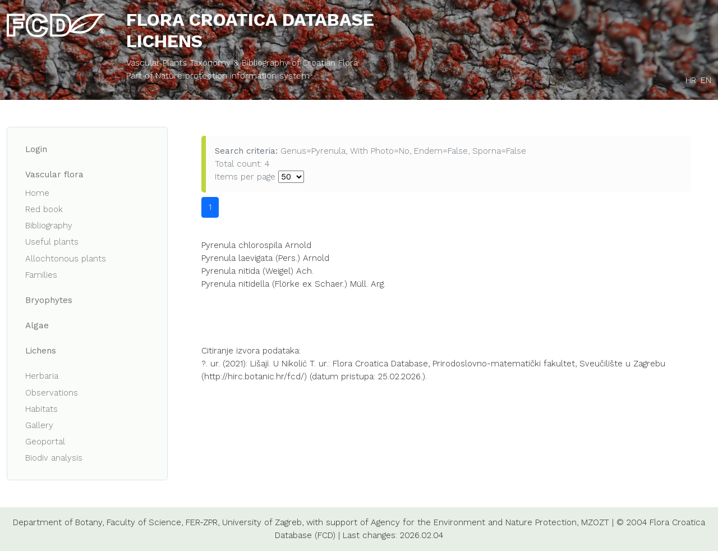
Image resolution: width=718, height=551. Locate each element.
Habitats (41, 409)
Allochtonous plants (65, 259)
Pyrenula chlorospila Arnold (256, 245)
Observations (51, 393)
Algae (37, 325)
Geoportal (45, 442)
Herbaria (41, 376)
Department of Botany (57, 522)
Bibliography (48, 226)
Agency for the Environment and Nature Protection (474, 522)
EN (706, 80)
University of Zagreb (262, 522)
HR (690, 80)
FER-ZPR (202, 522)
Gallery (39, 425)
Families (41, 275)
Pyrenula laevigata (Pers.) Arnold (265, 258)
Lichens (40, 351)
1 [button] (210, 207)
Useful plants (52, 242)
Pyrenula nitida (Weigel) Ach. (257, 271)
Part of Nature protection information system (218, 76)
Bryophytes (48, 300)
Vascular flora (54, 174)
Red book (44, 209)
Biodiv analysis (53, 458)
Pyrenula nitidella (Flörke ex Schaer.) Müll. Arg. (293, 284)
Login (36, 149)
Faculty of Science (144, 522)
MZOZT (595, 522)
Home (37, 193)
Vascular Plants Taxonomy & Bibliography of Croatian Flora (242, 63)
